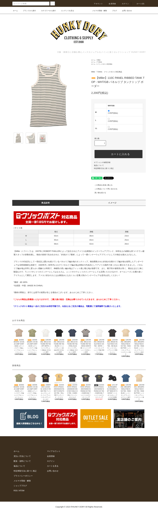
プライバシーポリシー (23, 476)
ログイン (124, 4)
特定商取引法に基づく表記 (104, 168)
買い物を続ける (98, 193)
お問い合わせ (125, 11)
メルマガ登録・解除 (98, 11)
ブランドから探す (28, 11)
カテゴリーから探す (47, 11)
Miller (99, 60)
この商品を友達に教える (102, 185)
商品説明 (45, 203)
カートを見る (52, 466)
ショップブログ (20, 486)
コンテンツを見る (66, 11)
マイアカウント (53, 451)
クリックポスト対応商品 (104, 64)
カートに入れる (118, 154)
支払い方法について (22, 456)
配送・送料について (22, 461)
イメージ (112, 203)
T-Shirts (99, 62)
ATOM (21, 490)
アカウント (97, 4)
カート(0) (138, 4)
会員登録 (110, 4)
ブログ (113, 11)
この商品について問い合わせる (104, 189)
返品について (99, 165)
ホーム (15, 11)
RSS (16, 490)
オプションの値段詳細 (102, 162)
